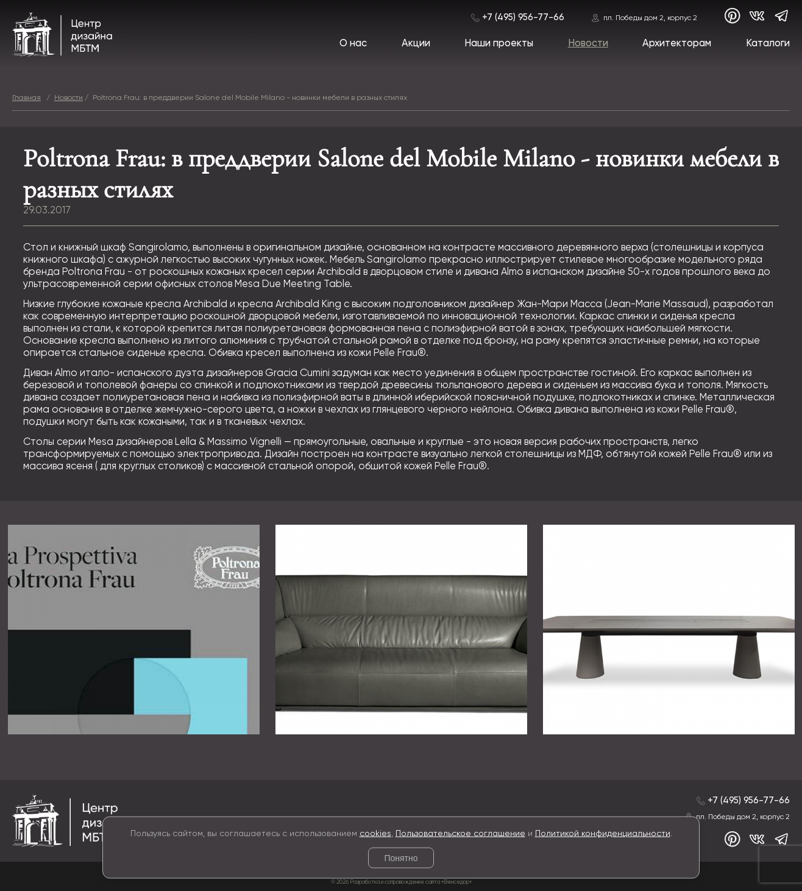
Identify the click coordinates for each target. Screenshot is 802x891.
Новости (588, 43)
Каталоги (768, 43)
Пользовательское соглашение (460, 833)
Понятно (400, 858)
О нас (353, 43)
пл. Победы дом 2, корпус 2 (650, 18)
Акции (416, 43)
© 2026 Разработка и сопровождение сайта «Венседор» (401, 882)
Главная (26, 98)
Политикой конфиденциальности (602, 833)
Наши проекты (498, 43)
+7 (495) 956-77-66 (523, 17)
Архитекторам (676, 43)
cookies (375, 833)
